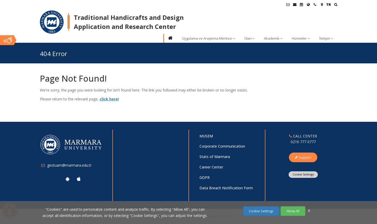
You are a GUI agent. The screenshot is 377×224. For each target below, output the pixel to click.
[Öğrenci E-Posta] (287, 4)
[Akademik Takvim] (301, 4)
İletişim (326, 38)
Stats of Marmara (214, 156)
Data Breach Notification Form (226, 187)
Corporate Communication (222, 146)
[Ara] (335, 5)
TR (328, 4)
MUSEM (206, 136)
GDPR (204, 177)
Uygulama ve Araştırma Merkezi (208, 38)
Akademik (273, 38)
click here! (109, 98)
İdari (249, 38)
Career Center (211, 167)
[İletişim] (315, 4)
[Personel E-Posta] (294, 4)
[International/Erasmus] (308, 4)
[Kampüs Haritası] (321, 4)
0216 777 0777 (303, 141)
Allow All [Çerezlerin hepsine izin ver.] (293, 211)
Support (303, 157)
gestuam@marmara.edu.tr (69, 165)
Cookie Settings (303, 174)
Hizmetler (301, 38)
